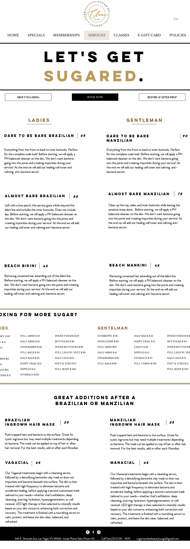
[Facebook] (93, 532)
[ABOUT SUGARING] (28, 97)
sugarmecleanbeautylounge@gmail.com (158, 539)
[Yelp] (88, 532)
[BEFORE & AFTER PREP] (162, 97)
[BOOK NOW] (95, 97)
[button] (179, 18)
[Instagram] (99, 532)
